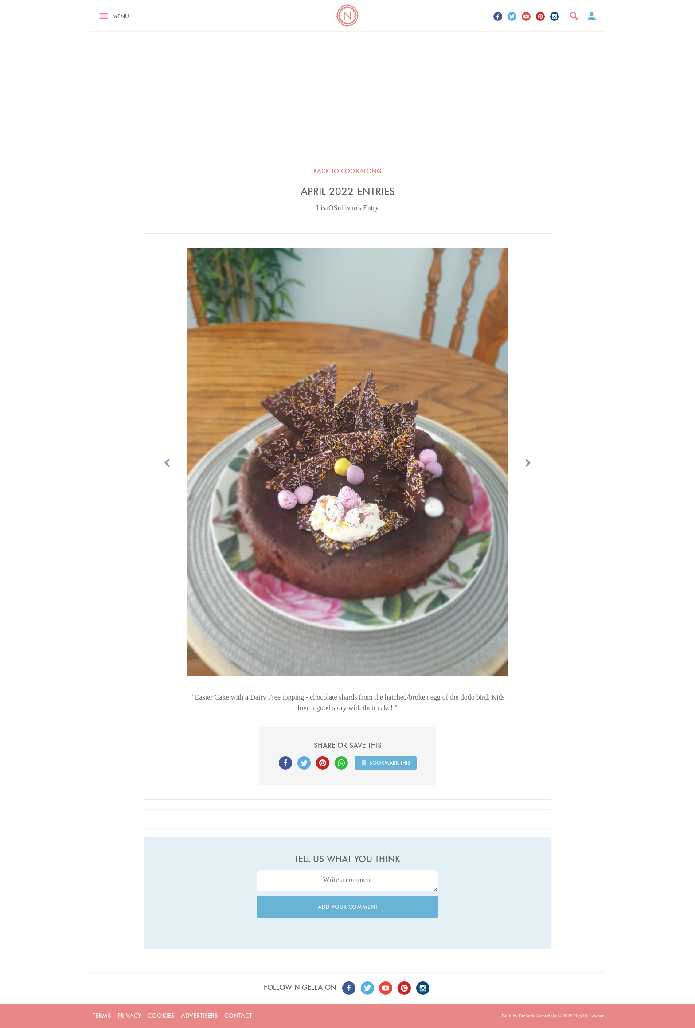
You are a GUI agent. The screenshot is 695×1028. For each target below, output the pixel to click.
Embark (526, 1015)
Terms (102, 1016)
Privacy (129, 1016)
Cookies (161, 1016)
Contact (238, 1016)
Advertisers (199, 1016)
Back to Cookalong (347, 171)
